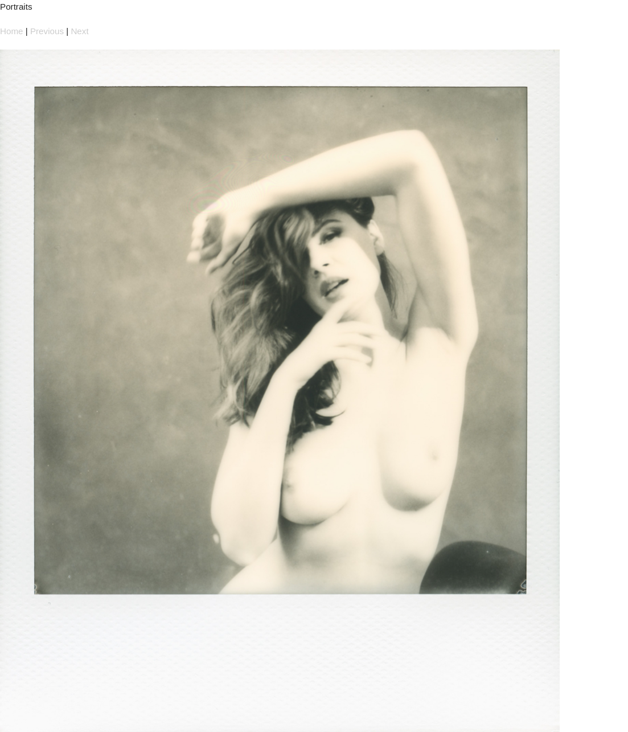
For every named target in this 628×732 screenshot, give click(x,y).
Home (11, 31)
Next (79, 31)
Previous (47, 31)
